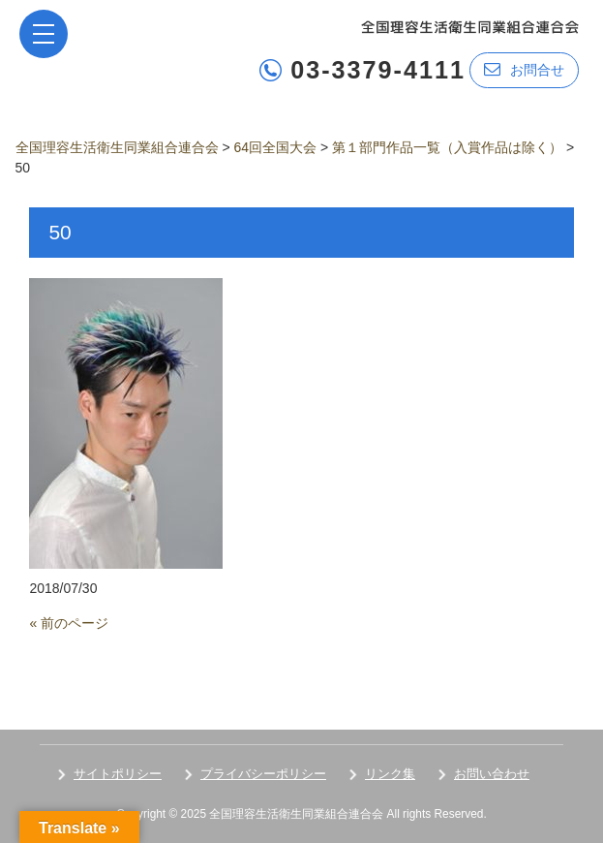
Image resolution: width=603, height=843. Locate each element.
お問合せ (524, 69)
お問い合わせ (491, 773)
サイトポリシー (118, 773)
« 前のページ (68, 623)
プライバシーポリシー (263, 773)
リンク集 (390, 773)
